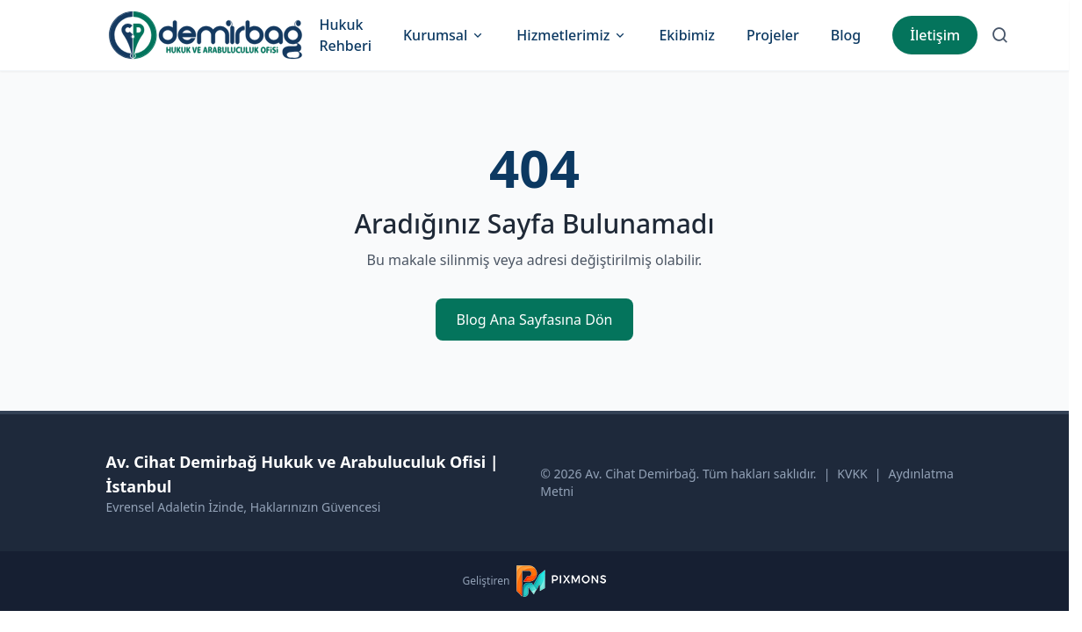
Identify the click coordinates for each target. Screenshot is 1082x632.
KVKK (852, 473)
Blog (846, 35)
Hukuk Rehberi (345, 35)
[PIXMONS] (561, 581)
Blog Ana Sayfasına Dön (535, 319)
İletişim (935, 35)
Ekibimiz (687, 35)
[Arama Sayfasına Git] (1000, 35)
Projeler (773, 35)
